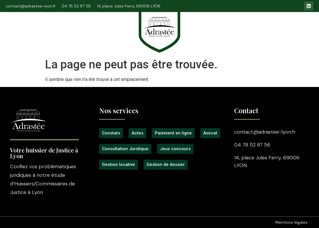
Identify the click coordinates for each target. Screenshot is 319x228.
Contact (252, 35)
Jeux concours (235, 29)
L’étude (50, 29)
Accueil (24, 29)
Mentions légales (291, 222)
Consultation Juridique (93, 29)
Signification (72, 35)
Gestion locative (279, 29)
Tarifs (202, 29)
